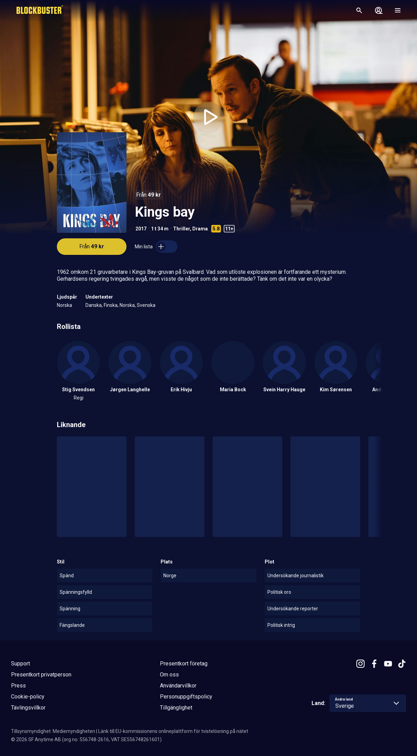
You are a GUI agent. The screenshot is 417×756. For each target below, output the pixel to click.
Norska (64, 305)
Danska (93, 305)
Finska (111, 305)
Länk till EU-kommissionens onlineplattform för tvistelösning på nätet (173, 731)
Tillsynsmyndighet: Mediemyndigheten (53, 731)
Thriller (181, 228)
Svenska (146, 305)
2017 (140, 228)
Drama (200, 228)
